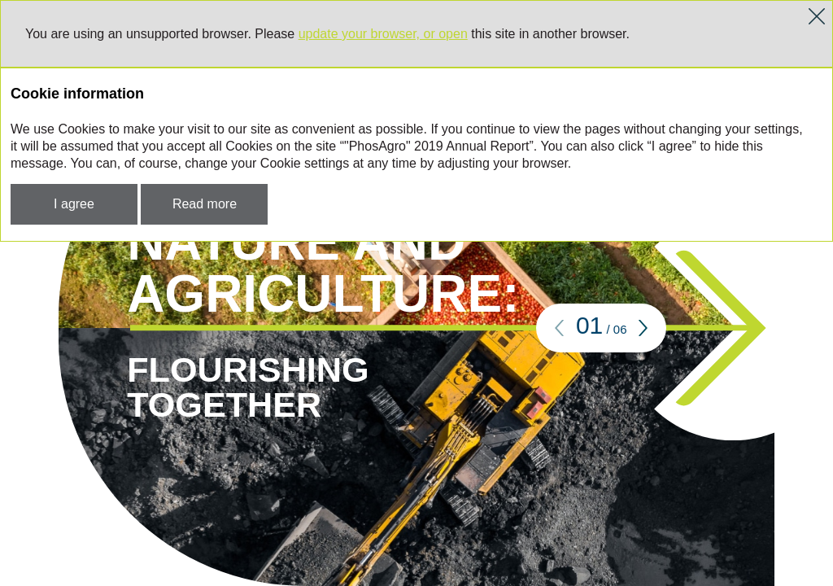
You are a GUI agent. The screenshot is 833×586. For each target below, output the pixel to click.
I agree (74, 204)
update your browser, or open (383, 34)
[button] (559, 328)
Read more (204, 204)
